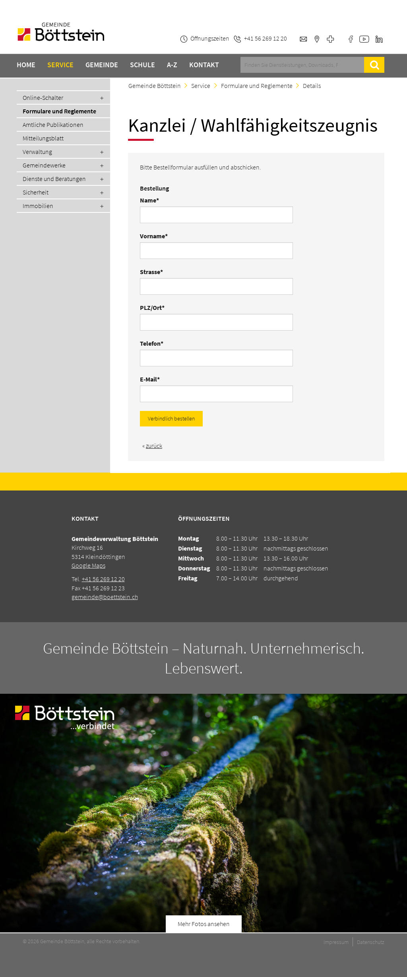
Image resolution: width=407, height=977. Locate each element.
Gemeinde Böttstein (154, 86)
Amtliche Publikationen (53, 124)
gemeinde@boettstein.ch (105, 597)
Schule (142, 64)
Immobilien (38, 206)
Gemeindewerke (44, 165)
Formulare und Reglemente (59, 111)
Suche (374, 65)
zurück (154, 446)
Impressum (336, 942)
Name (154, 200)
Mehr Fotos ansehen (204, 924)
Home (26, 64)
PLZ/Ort (154, 307)
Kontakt (204, 64)
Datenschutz (370, 942)
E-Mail (154, 379)
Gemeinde (101, 64)
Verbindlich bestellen (171, 418)
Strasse (154, 272)
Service (60, 64)
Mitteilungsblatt (43, 138)
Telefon (154, 343)
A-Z (172, 64)
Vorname (154, 236)
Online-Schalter (43, 97)
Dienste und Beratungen (54, 179)
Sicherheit (35, 192)
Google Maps (88, 565)
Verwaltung (37, 152)
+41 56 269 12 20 (103, 579)
